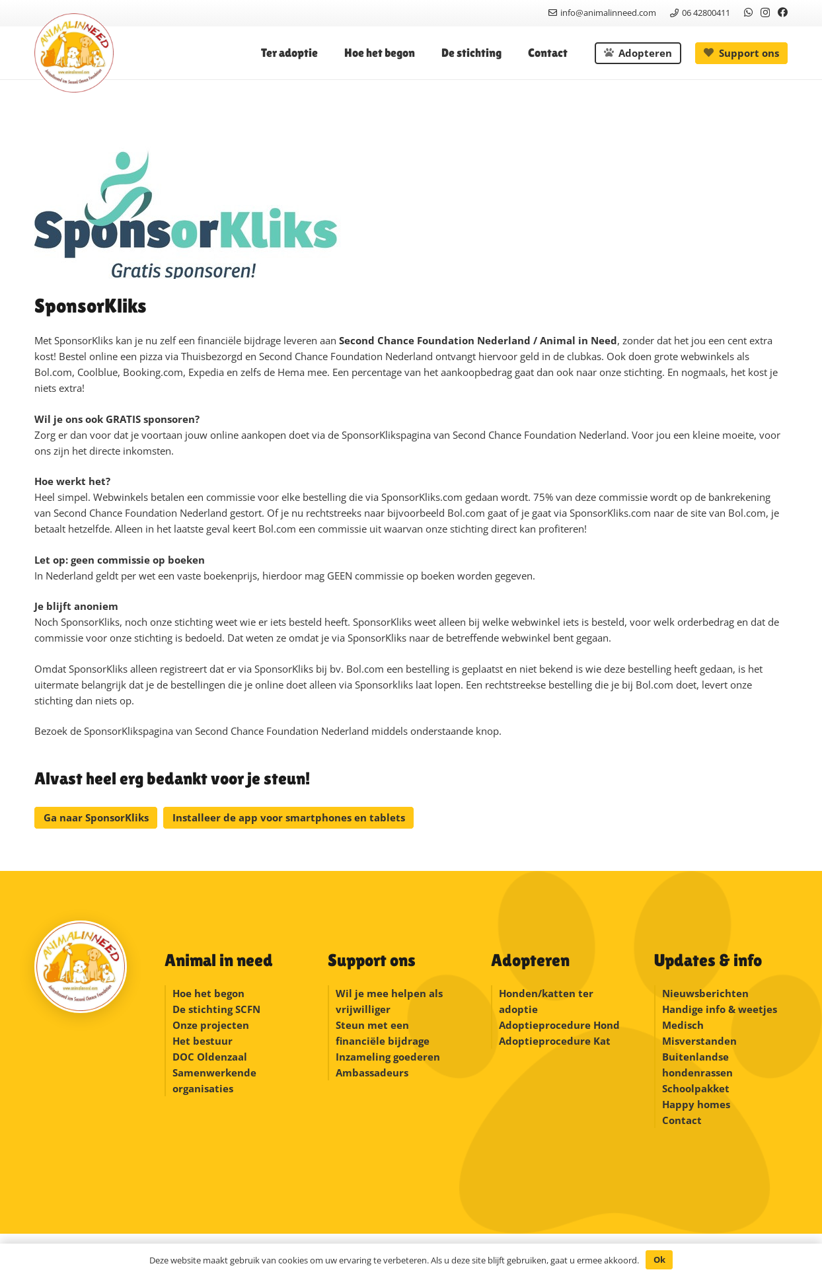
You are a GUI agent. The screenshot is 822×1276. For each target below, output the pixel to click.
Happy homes (696, 1104)
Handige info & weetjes (719, 1009)
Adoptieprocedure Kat (555, 1040)
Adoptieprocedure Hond (559, 1025)
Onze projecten (210, 1025)
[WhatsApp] (748, 12)
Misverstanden (699, 1040)
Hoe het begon (208, 993)
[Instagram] (765, 13)
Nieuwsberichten (705, 993)
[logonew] (74, 53)
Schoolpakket (695, 1088)
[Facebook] (783, 12)
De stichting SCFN (216, 1009)
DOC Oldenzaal (209, 1056)
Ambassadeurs (372, 1072)
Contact (682, 1120)
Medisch (683, 1025)
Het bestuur (202, 1040)
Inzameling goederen (389, 1056)
